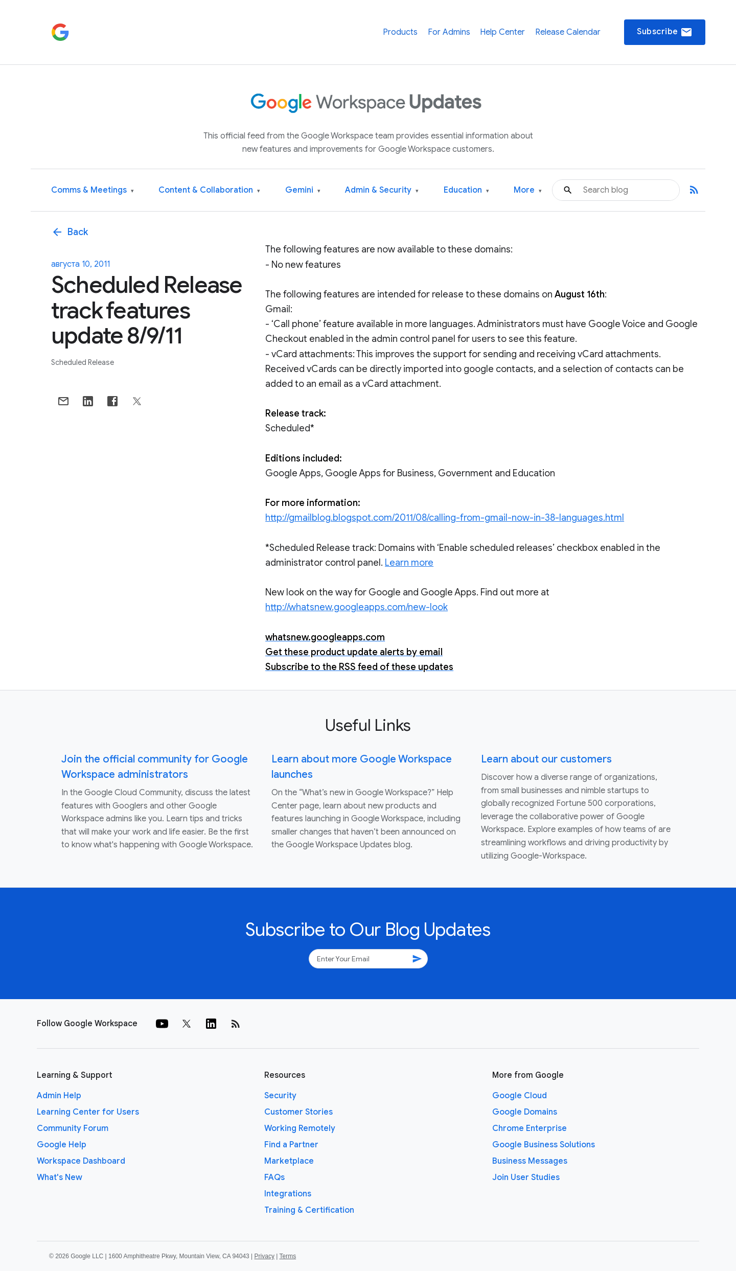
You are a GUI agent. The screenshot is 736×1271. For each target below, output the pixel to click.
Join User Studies (526, 1177)
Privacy (264, 1256)
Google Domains (524, 1112)
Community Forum (72, 1128)
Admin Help (59, 1096)
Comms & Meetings (92, 190)
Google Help (61, 1145)
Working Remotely (299, 1128)
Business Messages (529, 1161)
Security (280, 1096)
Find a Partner (291, 1145)
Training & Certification (309, 1210)
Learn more (409, 562)
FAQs (274, 1177)
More (528, 190)
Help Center (502, 32)
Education (466, 190)
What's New (59, 1177)
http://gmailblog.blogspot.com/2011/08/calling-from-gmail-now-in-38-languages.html (444, 517)
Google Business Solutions (543, 1145)
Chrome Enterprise (529, 1128)
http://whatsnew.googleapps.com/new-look (356, 607)
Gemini (302, 190)
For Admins (449, 32)
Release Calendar (568, 32)
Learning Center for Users (88, 1112)
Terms (287, 1256)
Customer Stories (298, 1112)
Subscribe (665, 32)
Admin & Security (382, 190)
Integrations (287, 1194)
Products (400, 32)
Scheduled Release (82, 362)
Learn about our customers (546, 759)
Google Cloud (519, 1096)
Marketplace (289, 1161)
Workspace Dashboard (81, 1161)
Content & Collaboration (209, 190)
